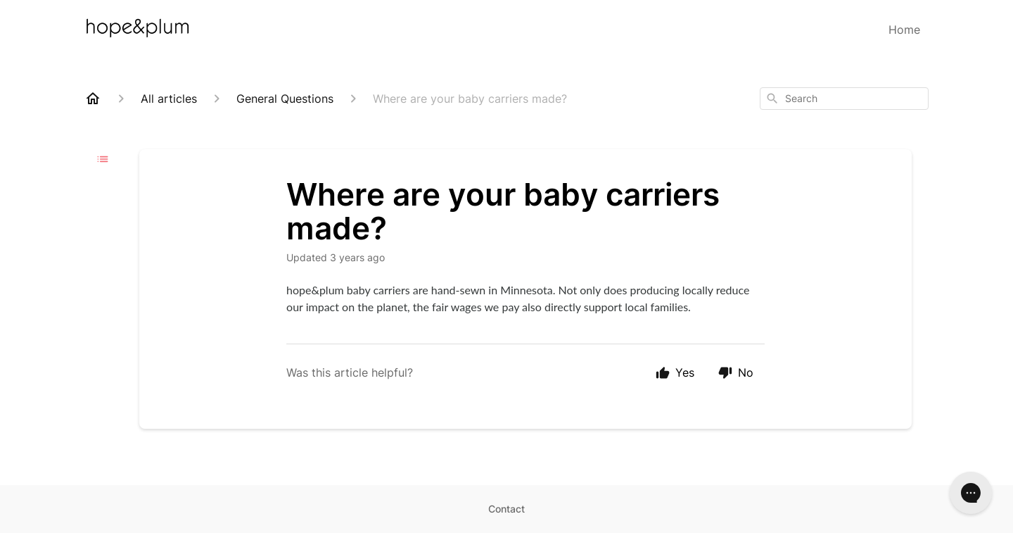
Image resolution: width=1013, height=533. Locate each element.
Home (904, 30)
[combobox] (844, 98)
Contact (506, 509)
